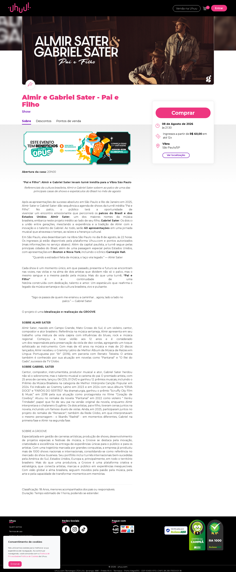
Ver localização (176, 155)
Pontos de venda (68, 121)
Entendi (15, 564)
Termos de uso (15, 531)
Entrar (219, 8)
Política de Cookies (29, 556)
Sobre (26, 121)
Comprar (183, 113)
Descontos (43, 121)
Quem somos (15, 527)
